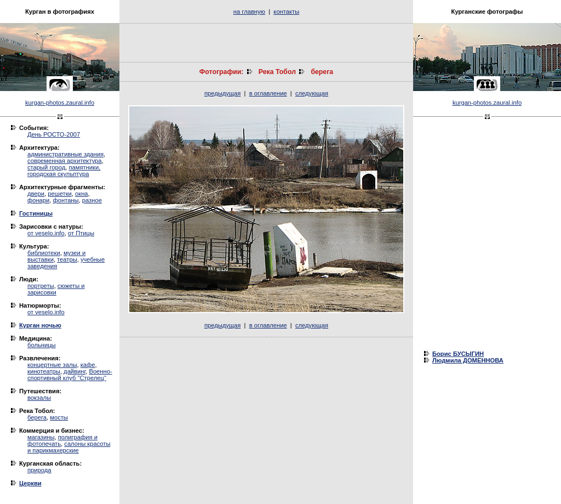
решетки (60, 193)
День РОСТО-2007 (53, 134)
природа (39, 470)
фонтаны (66, 200)
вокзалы (39, 397)
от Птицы (81, 233)
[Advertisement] (266, 42)
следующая (311, 93)
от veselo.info (46, 233)
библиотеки (43, 253)
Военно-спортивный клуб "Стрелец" (69, 374)
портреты (40, 285)
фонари (38, 200)
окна (81, 193)
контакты (286, 11)
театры (67, 259)
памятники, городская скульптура (63, 170)
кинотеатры (43, 371)
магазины (40, 437)
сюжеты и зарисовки (56, 289)
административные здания (65, 154)
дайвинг (74, 371)
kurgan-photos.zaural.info (59, 102)
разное (92, 200)
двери (35, 193)
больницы (41, 345)
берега (37, 417)
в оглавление (268, 93)
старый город (46, 167)
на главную (249, 11)
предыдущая (222, 93)
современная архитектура (64, 160)
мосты (59, 417)
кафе (88, 364)
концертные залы (52, 364)
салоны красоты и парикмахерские (69, 447)
